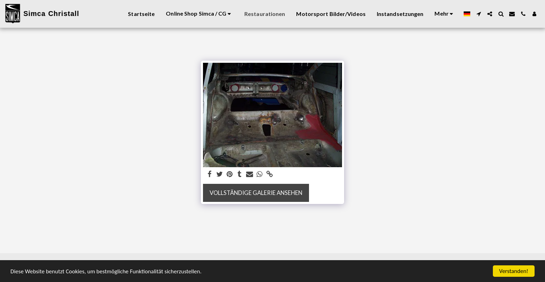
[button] (478, 14)
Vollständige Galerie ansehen (256, 192)
